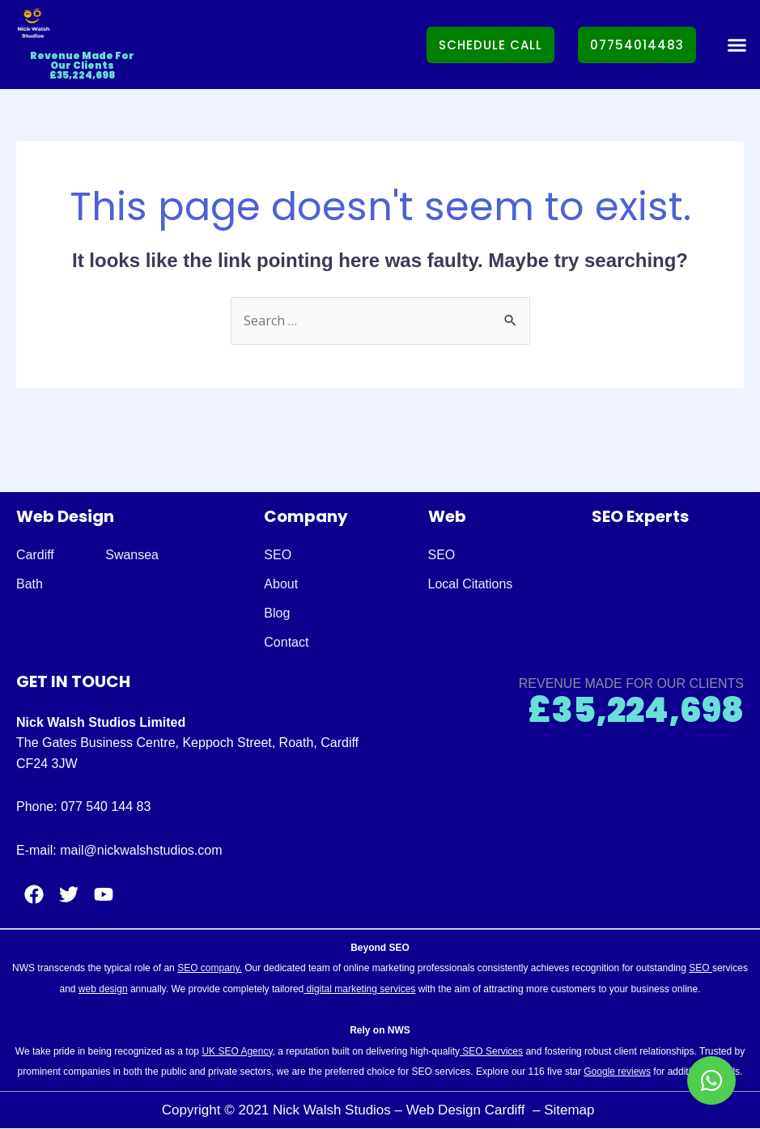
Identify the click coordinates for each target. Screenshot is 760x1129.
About (281, 584)
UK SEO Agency (237, 1051)
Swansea (132, 555)
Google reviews (617, 1071)
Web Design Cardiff (467, 1110)
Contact (286, 642)
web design (103, 989)
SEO (277, 555)
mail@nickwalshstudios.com (141, 850)
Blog (277, 613)
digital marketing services (359, 989)
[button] (736, 44)
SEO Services (491, 1051)
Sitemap (571, 1110)
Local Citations (470, 584)
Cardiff (35, 555)
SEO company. (209, 968)
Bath (29, 584)
